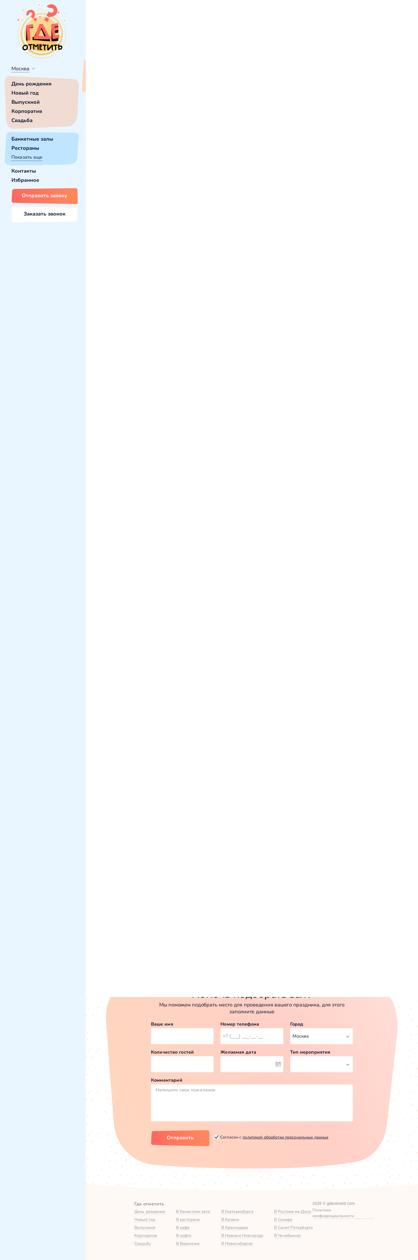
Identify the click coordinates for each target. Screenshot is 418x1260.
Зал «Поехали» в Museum (147, 587)
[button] (114, 143)
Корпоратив (26, 111)
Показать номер (309, 178)
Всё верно (102, 82)
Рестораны (25, 148)
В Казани (230, 1219)
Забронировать (152, 648)
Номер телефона (239, 1024)
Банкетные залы (32, 139)
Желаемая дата (238, 1052)
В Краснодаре (234, 1227)
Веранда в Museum (319, 587)
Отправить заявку (44, 195)
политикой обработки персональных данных (285, 1137)
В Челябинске (287, 1235)
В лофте (184, 1235)
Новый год (25, 93)
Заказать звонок (44, 214)
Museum (117, 250)
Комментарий (166, 1080)
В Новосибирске (237, 1243)
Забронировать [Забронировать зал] (324, 208)
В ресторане (188, 1219)
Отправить (180, 1138)
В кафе (183, 1227)
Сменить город (137, 82)
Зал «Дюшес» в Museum (235, 587)
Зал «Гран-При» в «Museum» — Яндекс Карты (251, 931)
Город (296, 1024)
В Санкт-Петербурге (293, 1227)
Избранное (25, 180)
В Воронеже (188, 1243)
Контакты (23, 171)
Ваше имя (162, 1024)
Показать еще (26, 157)
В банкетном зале (193, 1211)
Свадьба (22, 120)
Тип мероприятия (310, 1052)
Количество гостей (172, 1052)
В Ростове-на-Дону (292, 1211)
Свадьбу (142, 1243)
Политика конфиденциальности (333, 1213)
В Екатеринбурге (237, 1211)
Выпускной (25, 102)
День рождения (31, 84)
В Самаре (283, 1219)
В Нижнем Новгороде (242, 1235)
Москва (20, 68)
